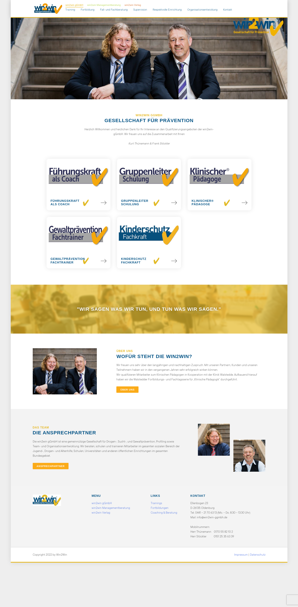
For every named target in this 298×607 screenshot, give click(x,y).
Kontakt (227, 9)
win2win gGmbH (74, 5)
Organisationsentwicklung (202, 9)
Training (70, 9)
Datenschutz (257, 554)
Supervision (140, 9)
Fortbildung (87, 9)
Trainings (156, 503)
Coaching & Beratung (164, 512)
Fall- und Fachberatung (114, 9)
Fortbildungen (159, 508)
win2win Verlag (133, 5)
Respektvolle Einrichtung (167, 9)
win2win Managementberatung (104, 5)
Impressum (241, 554)
